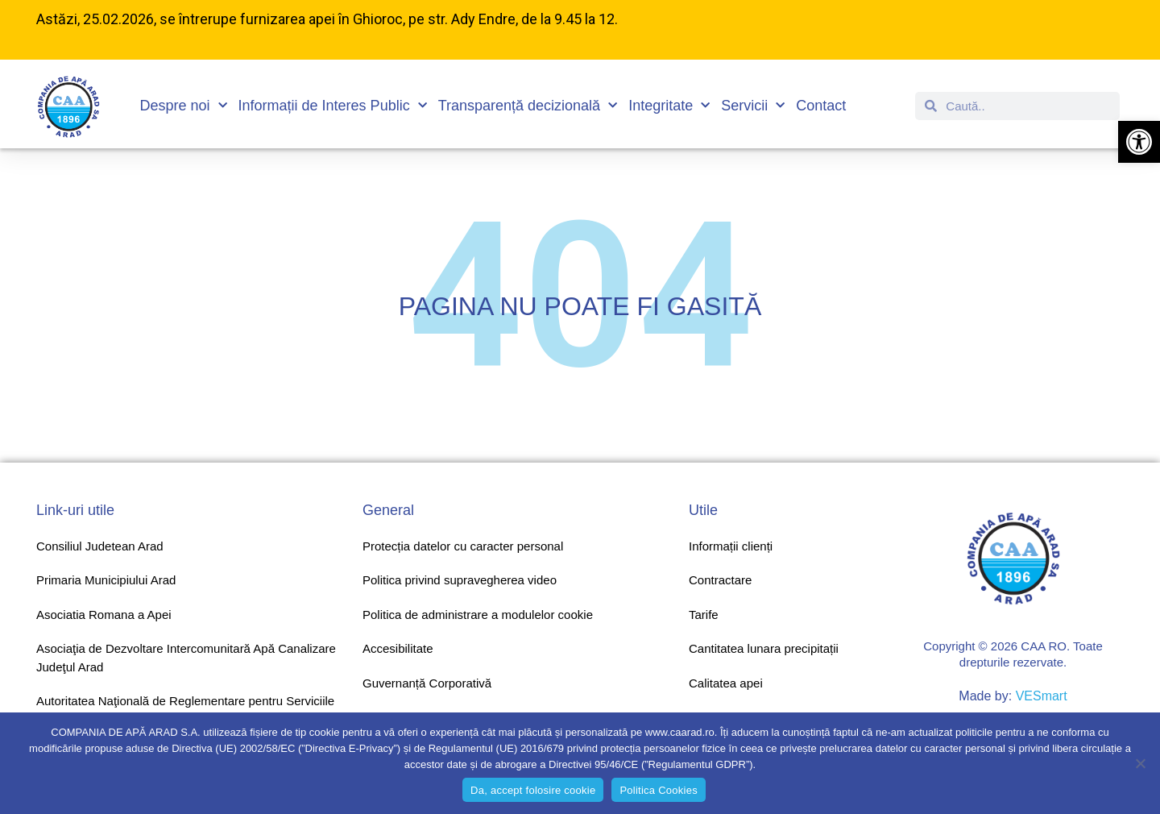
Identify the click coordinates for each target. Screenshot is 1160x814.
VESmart (1041, 696)
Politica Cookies (658, 790)
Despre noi (183, 106)
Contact (821, 106)
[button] (1139, 142)
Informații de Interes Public (332, 106)
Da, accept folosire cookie (532, 790)
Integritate (669, 106)
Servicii (753, 106)
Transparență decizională (527, 106)
